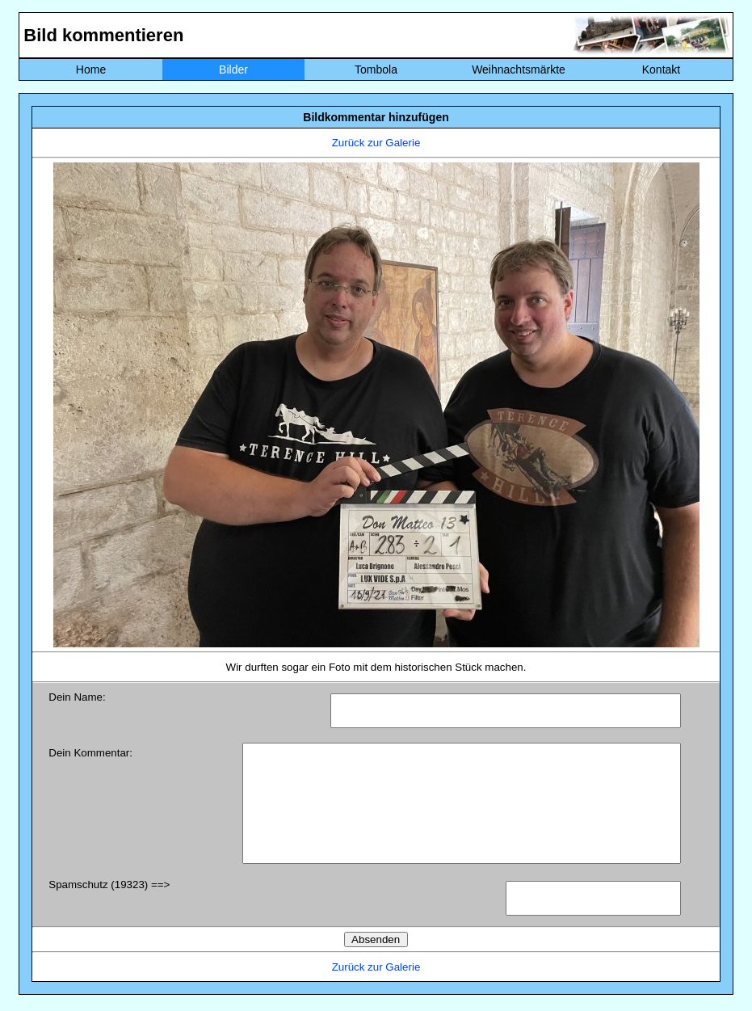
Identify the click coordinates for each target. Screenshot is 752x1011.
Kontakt (661, 69)
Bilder (233, 69)
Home (91, 69)
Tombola (376, 69)
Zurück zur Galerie (376, 143)
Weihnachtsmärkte (518, 69)
